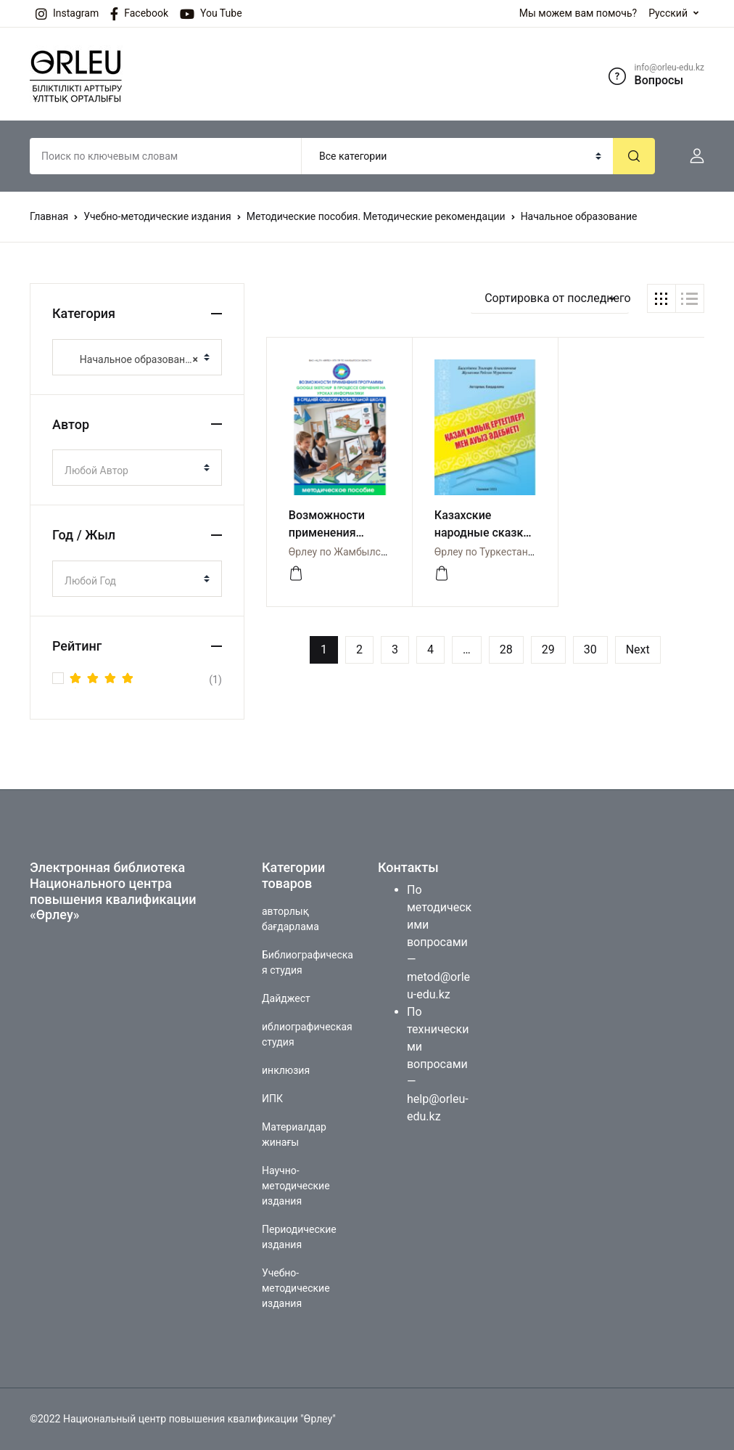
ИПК (272, 1098)
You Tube (211, 13)
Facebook (139, 13)
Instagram (67, 13)
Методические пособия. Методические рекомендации (376, 216)
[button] (691, 156)
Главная (49, 216)
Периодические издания (299, 1236)
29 (548, 649)
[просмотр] (441, 574)
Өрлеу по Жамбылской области (364, 552)
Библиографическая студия (307, 962)
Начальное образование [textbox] (131, 359)
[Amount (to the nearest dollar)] (166, 156)
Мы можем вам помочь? (578, 13)
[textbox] (131, 470)
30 (590, 649)
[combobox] (137, 357)
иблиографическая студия (307, 1034)
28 (506, 649)
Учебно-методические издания (157, 216)
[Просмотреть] (296, 574)
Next (638, 649)
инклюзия (286, 1070)
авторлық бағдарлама (290, 918)
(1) (146, 679)
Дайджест (286, 998)
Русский (668, 13)
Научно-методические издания (296, 1186)
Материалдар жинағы (294, 1134)
